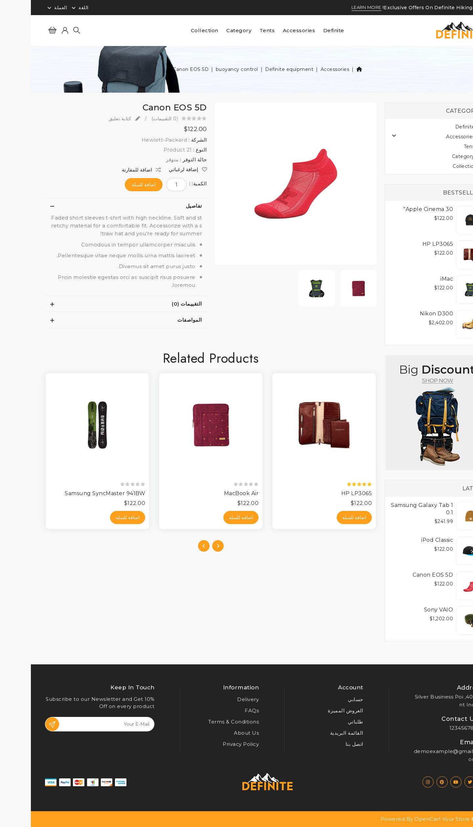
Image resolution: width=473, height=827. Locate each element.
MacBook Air (210, 493)
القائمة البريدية (315, 733)
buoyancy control (206, 69)
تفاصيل (163, 206)
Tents (236, 30)
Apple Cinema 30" (397, 209)
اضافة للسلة (113, 185)
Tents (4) (443, 146)
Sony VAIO (407, 610)
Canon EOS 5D (160, 69)
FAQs (221, 710)
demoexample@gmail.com (415, 755)
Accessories (268, 30)
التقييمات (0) (156, 304)
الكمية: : (167, 184)
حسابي (324, 699)
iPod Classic (406, 540)
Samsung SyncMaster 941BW (74, 493)
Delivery (217, 699)
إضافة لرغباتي (157, 169)
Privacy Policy (210, 744)
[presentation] (187, 546)
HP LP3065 (407, 244)
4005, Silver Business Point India (416, 701)
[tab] (95, 206)
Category (207, 30)
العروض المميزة (314, 710)
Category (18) (437, 156)
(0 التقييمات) (134, 119)
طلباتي (324, 722)
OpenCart (397, 819)
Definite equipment (258, 69)
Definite (302, 30)
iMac (416, 279)
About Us (215, 733)
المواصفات (158, 320)
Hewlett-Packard (133, 140)
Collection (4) (438, 166)
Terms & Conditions (202, 722)
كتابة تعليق (93, 119)
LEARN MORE (335, 7)
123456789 (432, 728)
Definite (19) (439, 127)
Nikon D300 (405, 313)
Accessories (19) (434, 137)
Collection (174, 30)
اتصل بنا (323, 744)
